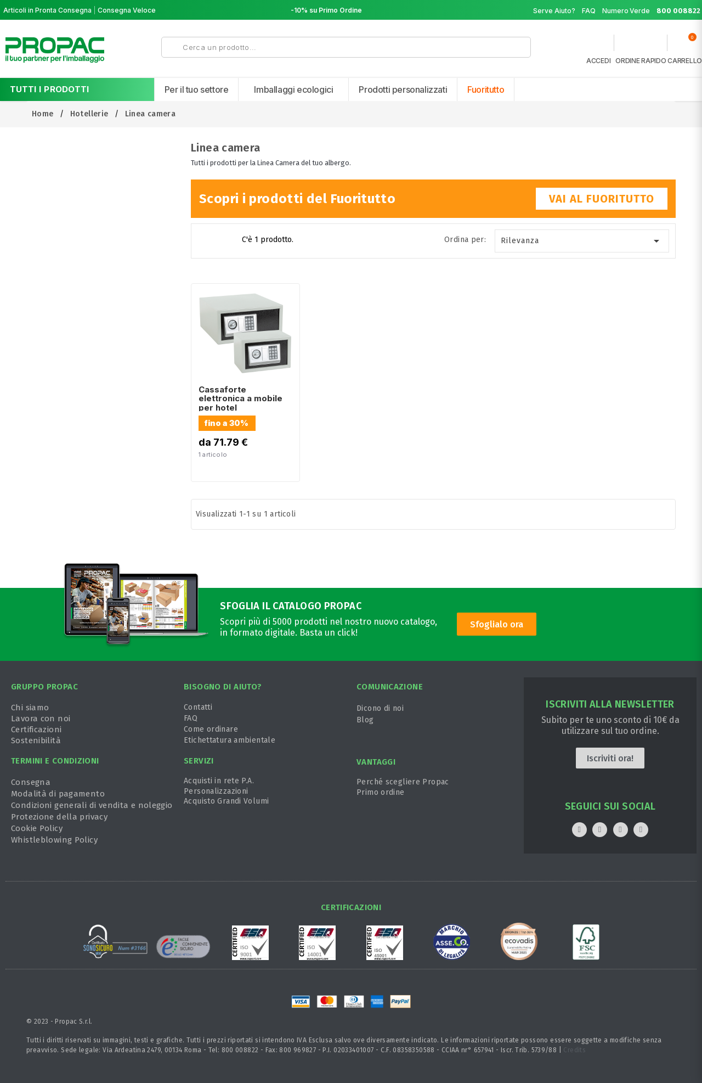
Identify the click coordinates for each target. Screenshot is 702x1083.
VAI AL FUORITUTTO (601, 198)
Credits (574, 1050)
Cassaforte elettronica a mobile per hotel (240, 398)
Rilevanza (582, 241)
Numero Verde (651, 11)
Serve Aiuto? (554, 11)
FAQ (589, 11)
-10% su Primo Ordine (326, 10)
